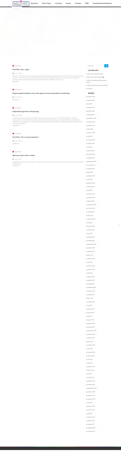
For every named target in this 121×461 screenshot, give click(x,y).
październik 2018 (91, 388)
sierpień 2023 (91, 212)
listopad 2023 (91, 201)
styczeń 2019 (91, 377)
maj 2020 (89, 348)
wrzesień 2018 (91, 392)
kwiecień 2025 (91, 140)
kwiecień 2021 (91, 309)
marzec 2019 (90, 370)
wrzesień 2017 (91, 431)
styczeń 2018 (91, 417)
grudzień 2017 (91, 420)
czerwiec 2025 (91, 132)
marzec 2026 (90, 100)
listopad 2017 (91, 424)
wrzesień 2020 (91, 334)
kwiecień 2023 (91, 226)
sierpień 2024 (91, 168)
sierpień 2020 (91, 338)
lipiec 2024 (90, 172)
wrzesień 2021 (91, 291)
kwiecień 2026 (91, 96)
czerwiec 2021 (91, 302)
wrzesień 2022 (91, 248)
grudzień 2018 (91, 381)
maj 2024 (89, 179)
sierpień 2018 (91, 395)
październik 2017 (91, 428)
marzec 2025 (90, 143)
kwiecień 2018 (91, 406)
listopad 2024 (91, 158)
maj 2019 (89, 363)
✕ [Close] (119, 225)
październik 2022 (91, 244)
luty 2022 (89, 273)
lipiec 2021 (90, 298)
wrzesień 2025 (91, 122)
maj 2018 (89, 402)
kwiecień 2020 (91, 352)
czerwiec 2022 (91, 258)
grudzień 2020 (91, 323)
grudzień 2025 (91, 111)
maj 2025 (89, 136)
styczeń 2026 (91, 107)
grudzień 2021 (91, 280)
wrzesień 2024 (91, 165)
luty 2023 (89, 233)
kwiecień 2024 (91, 183)
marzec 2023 (90, 230)
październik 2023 (91, 204)
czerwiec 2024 (91, 176)
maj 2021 (89, 305)
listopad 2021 (91, 284)
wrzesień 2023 (91, 208)
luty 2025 (89, 147)
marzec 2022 (90, 269)
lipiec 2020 (90, 341)
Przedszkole (18, 66)
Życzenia (89, 88)
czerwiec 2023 (91, 219)
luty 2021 (89, 316)
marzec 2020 (90, 356)
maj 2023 (89, 222)
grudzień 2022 (91, 237)
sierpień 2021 (91, 294)
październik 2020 (91, 330)
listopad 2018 (91, 384)
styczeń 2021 (91, 320)
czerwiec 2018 (91, 399)
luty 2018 (89, 413)
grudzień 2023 (91, 197)
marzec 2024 (90, 186)
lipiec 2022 (90, 255)
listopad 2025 (91, 114)
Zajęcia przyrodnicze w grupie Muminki (97, 85)
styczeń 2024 (91, 194)
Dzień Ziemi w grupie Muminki (95, 74)
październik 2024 (91, 161)
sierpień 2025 (91, 125)
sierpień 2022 (91, 251)
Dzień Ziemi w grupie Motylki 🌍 (95, 77)
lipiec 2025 (90, 129)
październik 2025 (91, 118)
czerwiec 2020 (91, 345)
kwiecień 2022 (91, 266)
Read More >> (16, 81)
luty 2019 (89, 374)
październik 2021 (91, 287)
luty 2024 (89, 190)
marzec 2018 (90, 410)
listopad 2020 (91, 327)
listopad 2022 (91, 240)
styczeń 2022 (91, 276)
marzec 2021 (90, 312)
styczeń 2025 (91, 150)
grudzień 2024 (91, 154)
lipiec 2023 (90, 215)
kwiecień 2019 (91, 366)
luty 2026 (89, 104)
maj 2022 (89, 262)
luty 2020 (89, 359)
